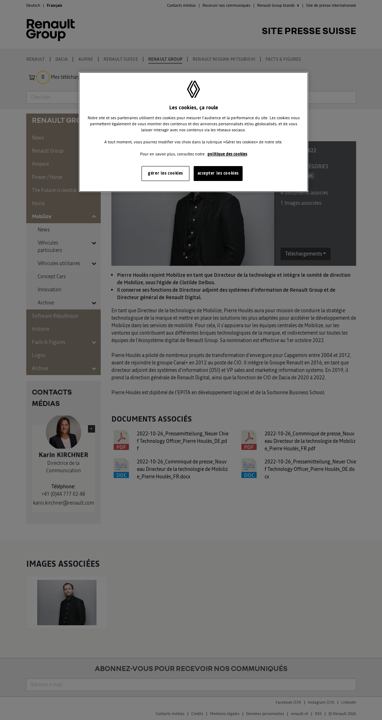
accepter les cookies (218, 173)
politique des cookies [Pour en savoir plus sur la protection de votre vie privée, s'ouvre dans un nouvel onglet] (227, 154)
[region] (193, 132)
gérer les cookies (165, 173)
